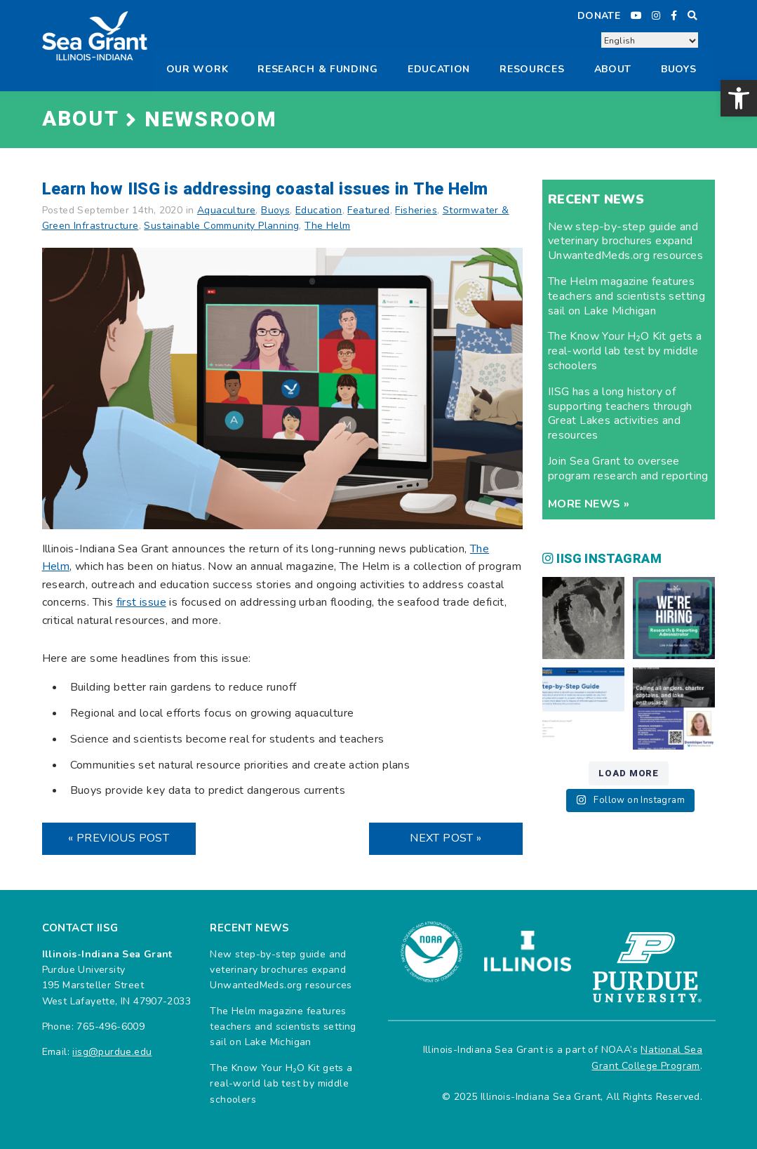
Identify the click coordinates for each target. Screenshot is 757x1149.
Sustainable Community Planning (221, 225)
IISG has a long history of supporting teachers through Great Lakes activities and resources (620, 413)
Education (439, 69)
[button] (739, 98)
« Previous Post (118, 838)
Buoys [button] (679, 69)
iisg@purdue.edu (112, 1051)
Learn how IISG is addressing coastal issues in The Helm (265, 189)
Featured (368, 210)
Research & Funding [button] (317, 69)
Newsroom (211, 120)
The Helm (327, 225)
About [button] (613, 69)
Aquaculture (226, 210)
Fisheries (416, 210)
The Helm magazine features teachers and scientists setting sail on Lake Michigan (626, 296)
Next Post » (445, 838)
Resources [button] (532, 69)
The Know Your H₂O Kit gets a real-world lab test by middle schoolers (625, 350)
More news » (588, 504)
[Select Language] (649, 40)
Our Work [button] (197, 69)
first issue (141, 602)
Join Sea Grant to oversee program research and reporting (628, 468)
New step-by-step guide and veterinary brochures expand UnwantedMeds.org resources (625, 241)
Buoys (275, 210)
